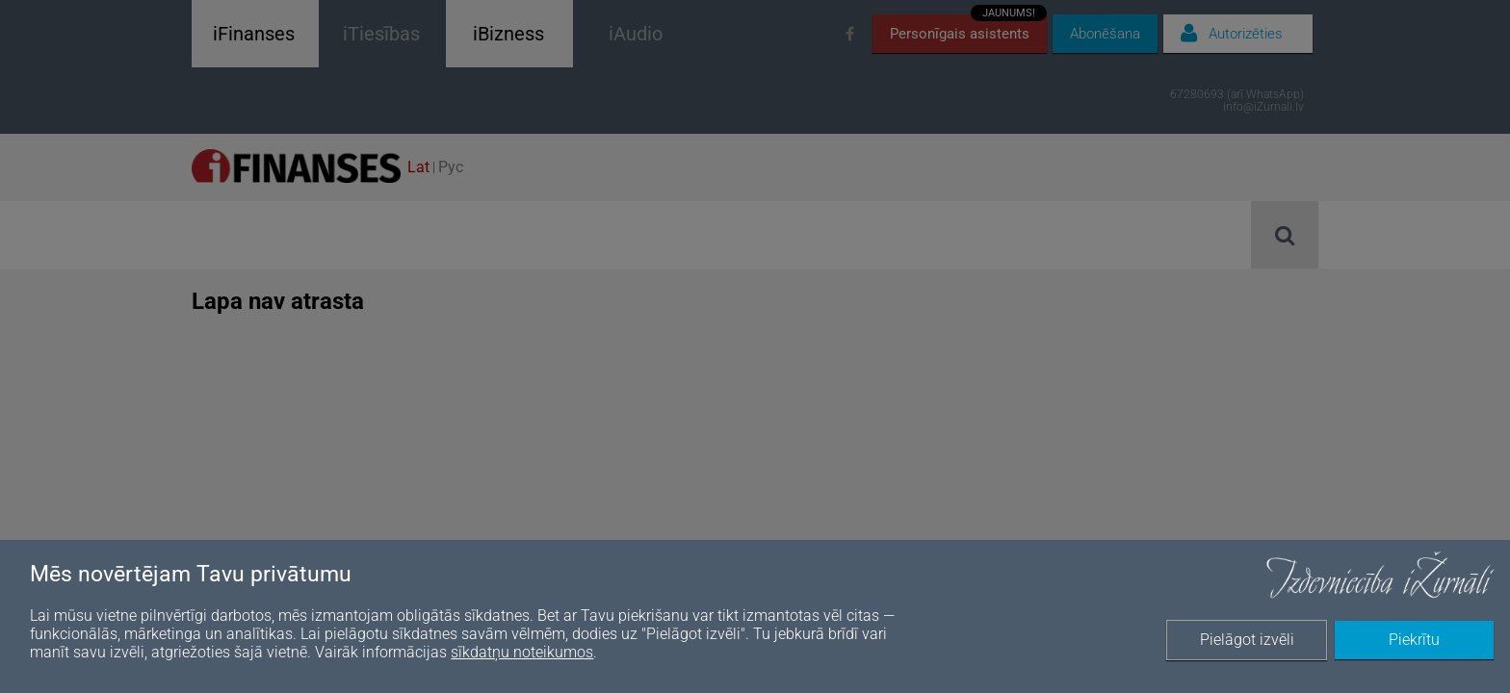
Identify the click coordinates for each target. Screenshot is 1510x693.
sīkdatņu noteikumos (522, 652)
